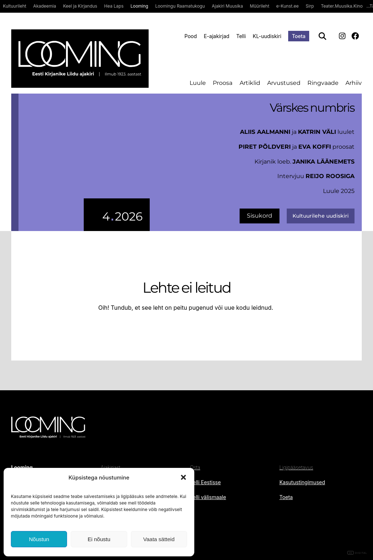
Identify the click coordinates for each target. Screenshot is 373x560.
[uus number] (84, 162)
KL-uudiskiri (267, 36)
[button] (183, 477)
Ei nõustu (99, 539)
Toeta (299, 36)
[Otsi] (322, 36)
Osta (195, 467)
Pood (191, 36)
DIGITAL (357, 553)
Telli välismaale (208, 497)
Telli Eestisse (205, 482)
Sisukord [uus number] (259, 215)
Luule (198, 82)
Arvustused (284, 82)
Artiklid (250, 82)
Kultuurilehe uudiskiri (321, 216)
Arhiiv (353, 82)
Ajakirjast (110, 467)
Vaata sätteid (158, 539)
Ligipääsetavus (296, 467)
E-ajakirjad (216, 36)
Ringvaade (323, 82)
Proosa (222, 82)
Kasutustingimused (302, 482)
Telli (241, 36)
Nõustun (39, 539)
